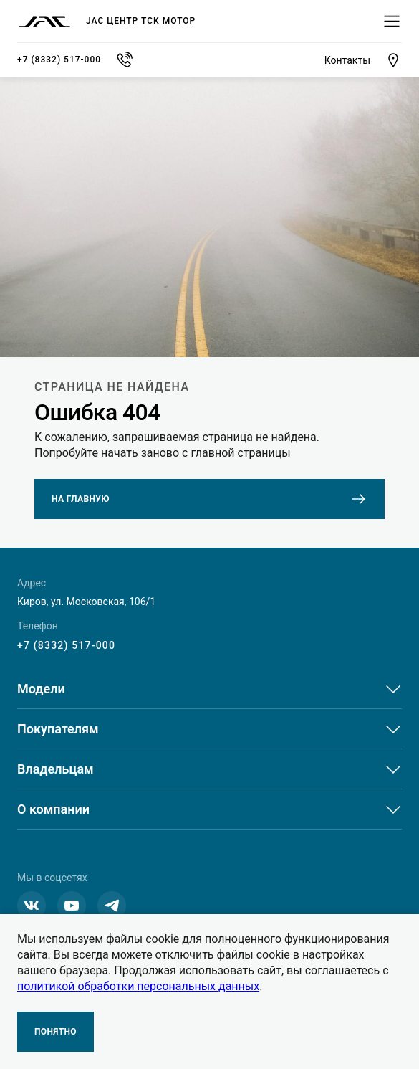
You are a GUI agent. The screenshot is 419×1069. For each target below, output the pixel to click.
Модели (41, 688)
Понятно (55, 1032)
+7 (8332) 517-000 (66, 645)
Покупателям (58, 728)
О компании (53, 809)
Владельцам (55, 768)
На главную (209, 499)
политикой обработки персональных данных (138, 986)
